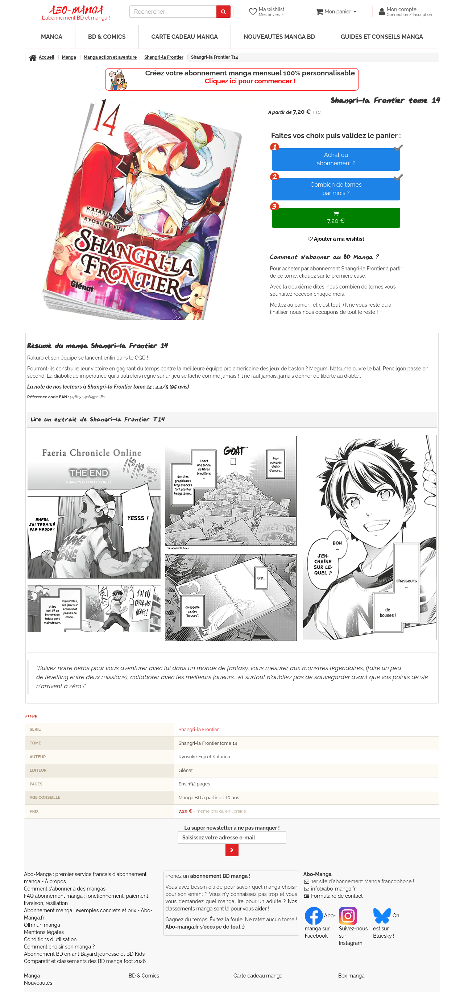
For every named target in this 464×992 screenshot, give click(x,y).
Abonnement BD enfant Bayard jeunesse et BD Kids (84, 954)
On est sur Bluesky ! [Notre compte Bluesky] (386, 926)
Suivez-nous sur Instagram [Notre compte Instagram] (353, 929)
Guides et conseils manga (382, 36)
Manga (51, 36)
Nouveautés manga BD (279, 36)
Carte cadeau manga (185, 36)
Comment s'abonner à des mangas (64, 889)
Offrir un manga (42, 925)
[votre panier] (336, 11)
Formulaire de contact (336, 896)
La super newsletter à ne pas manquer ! (232, 840)
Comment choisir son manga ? (59, 947)
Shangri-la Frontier (198, 729)
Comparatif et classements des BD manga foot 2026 (85, 961)
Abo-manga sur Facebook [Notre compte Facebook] (320, 926)
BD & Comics (107, 36)
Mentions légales (44, 932)
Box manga (351, 976)
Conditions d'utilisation (50, 939)
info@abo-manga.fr (333, 889)
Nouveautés (38, 983)
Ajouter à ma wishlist (336, 239)
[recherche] (173, 11)
